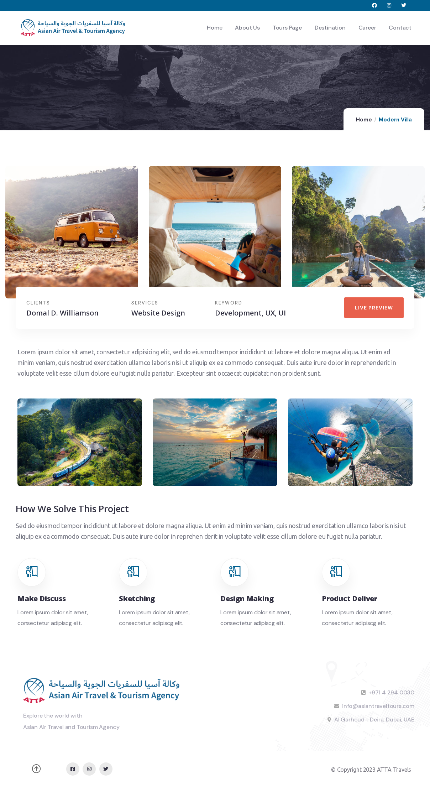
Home (364, 119)
